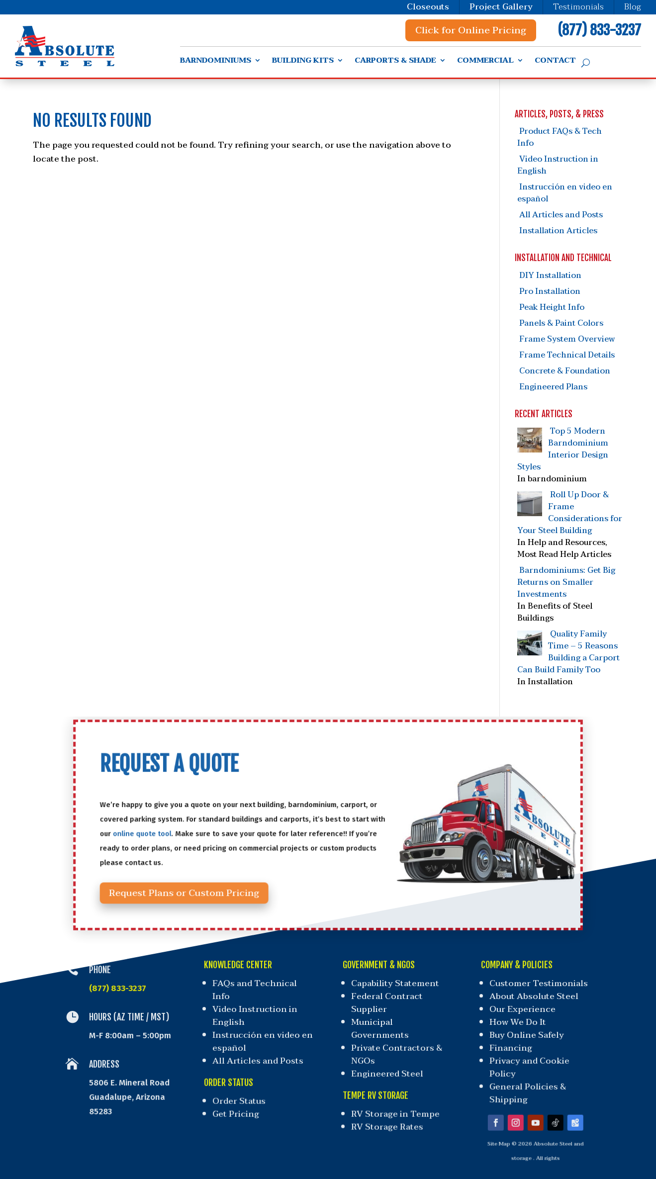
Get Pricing (239, 1102)
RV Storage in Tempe (393, 1102)
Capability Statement (396, 986)
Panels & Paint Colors (561, 323)
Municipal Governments (379, 1027)
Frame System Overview (567, 339)
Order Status (242, 1091)
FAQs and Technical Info (253, 991)
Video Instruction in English (557, 165)
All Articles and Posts (561, 215)
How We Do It (517, 1021)
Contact (555, 62)
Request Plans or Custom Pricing (221, 875)
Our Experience (523, 1010)
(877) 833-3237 (599, 30)
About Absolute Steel (535, 998)
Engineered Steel (385, 1067)
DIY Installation (550, 275)
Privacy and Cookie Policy (525, 1062)
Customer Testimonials (541, 986)
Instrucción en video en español (564, 193)
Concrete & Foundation (564, 371)
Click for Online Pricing (470, 30)
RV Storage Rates (385, 1113)
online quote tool (189, 831)
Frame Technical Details (567, 355)
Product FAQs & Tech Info (559, 137)
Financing (508, 1044)
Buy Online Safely (525, 1033)
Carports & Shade (395, 62)
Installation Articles (558, 231)
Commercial (485, 62)
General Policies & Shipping (522, 1084)
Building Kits (303, 62)
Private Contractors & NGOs (396, 1050)
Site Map (492, 1127)
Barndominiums (215, 62)
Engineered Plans (553, 387)
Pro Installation (549, 291)
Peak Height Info (551, 307)
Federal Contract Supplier (387, 1004)
